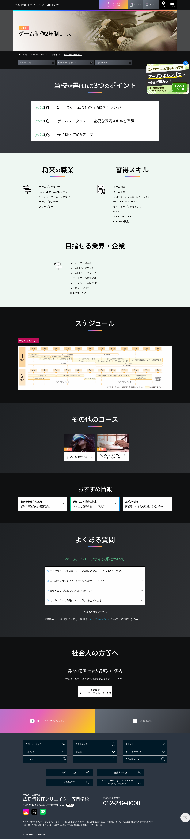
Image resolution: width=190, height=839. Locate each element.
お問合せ (152, 4)
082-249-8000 (121, 803)
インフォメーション (134, 752)
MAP (70, 805)
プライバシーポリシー (54, 822)
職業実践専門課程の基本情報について (138, 822)
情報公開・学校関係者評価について (37, 825)
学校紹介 (79, 752)
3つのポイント (25, 63)
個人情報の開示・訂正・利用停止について (104, 822)
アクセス (163, 6)
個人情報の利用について (75, 822)
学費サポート (131, 744)
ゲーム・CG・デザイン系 (50, 55)
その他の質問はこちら (95, 618)
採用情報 (99, 825)
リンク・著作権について (33, 822)
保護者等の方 (121, 772)
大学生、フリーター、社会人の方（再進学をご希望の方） (117, 782)
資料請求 (137, 4)
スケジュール (101, 63)
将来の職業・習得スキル (68, 63)
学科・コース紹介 (30, 55)
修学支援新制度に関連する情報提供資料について (73, 825)
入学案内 (30, 752)
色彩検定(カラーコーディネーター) (94, 697)
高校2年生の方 (69, 772)
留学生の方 (69, 782)
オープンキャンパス (117, 4)
